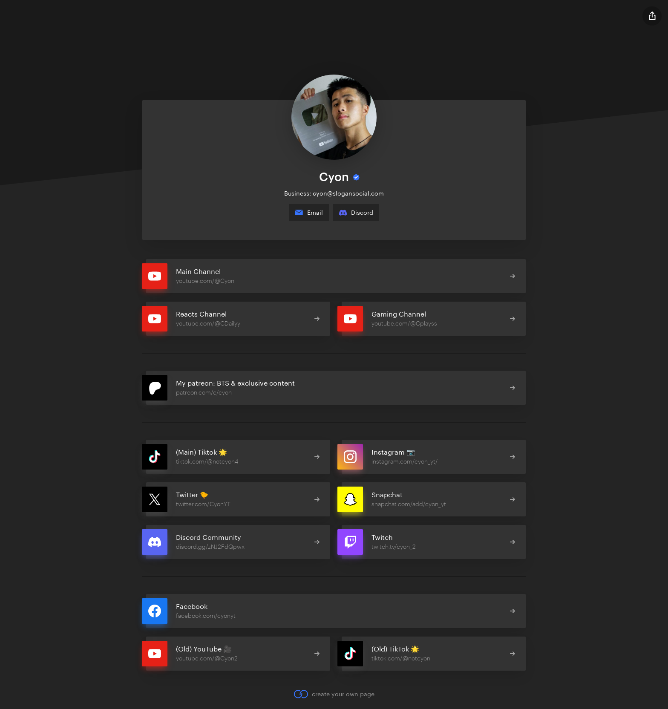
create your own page (334, 694)
